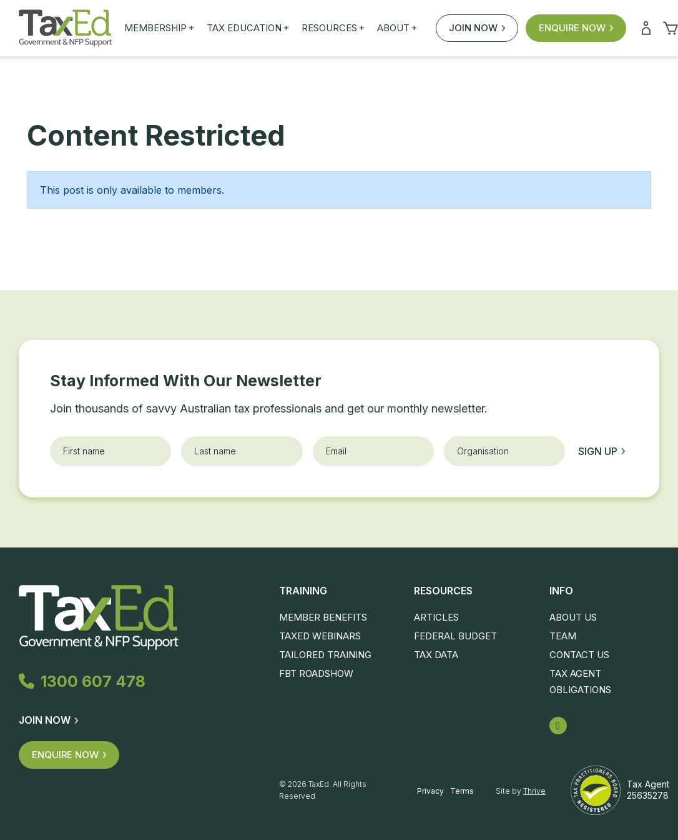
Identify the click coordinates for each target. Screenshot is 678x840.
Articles (436, 617)
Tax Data (436, 655)
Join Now (477, 28)
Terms (462, 791)
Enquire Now (576, 28)
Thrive (534, 791)
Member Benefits (323, 617)
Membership (159, 28)
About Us (573, 617)
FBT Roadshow (316, 673)
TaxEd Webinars (320, 636)
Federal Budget (455, 636)
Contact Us (579, 655)
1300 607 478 (82, 681)
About (397, 28)
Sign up (601, 451)
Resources (333, 28)
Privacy (430, 791)
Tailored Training (325, 655)
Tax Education (248, 28)
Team (562, 636)
